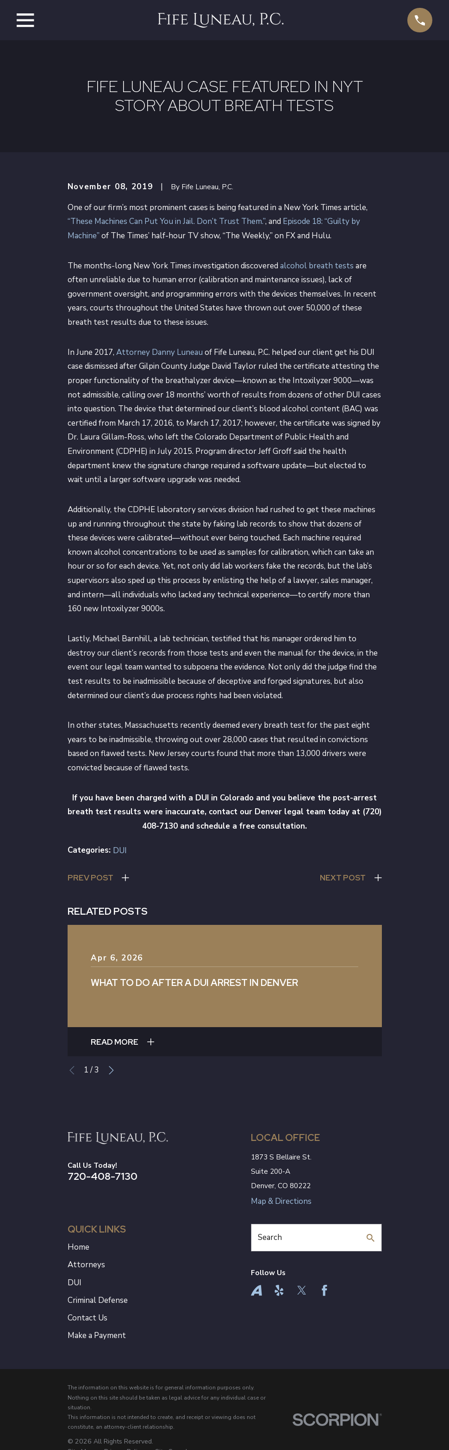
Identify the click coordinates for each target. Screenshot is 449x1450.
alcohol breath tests (317, 265)
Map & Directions (281, 1201)
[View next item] (111, 1070)
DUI (120, 850)
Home (78, 1247)
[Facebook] (324, 1290)
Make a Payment (97, 1335)
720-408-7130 (102, 1176)
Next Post (343, 878)
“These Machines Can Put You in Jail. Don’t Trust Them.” (166, 221)
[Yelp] (279, 1290)
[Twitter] (301, 1290)
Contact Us (87, 1318)
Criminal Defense (98, 1300)
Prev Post (90, 878)
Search (270, 1237)
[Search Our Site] (370, 1238)
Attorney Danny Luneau (159, 352)
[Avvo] (256, 1290)
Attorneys (86, 1264)
